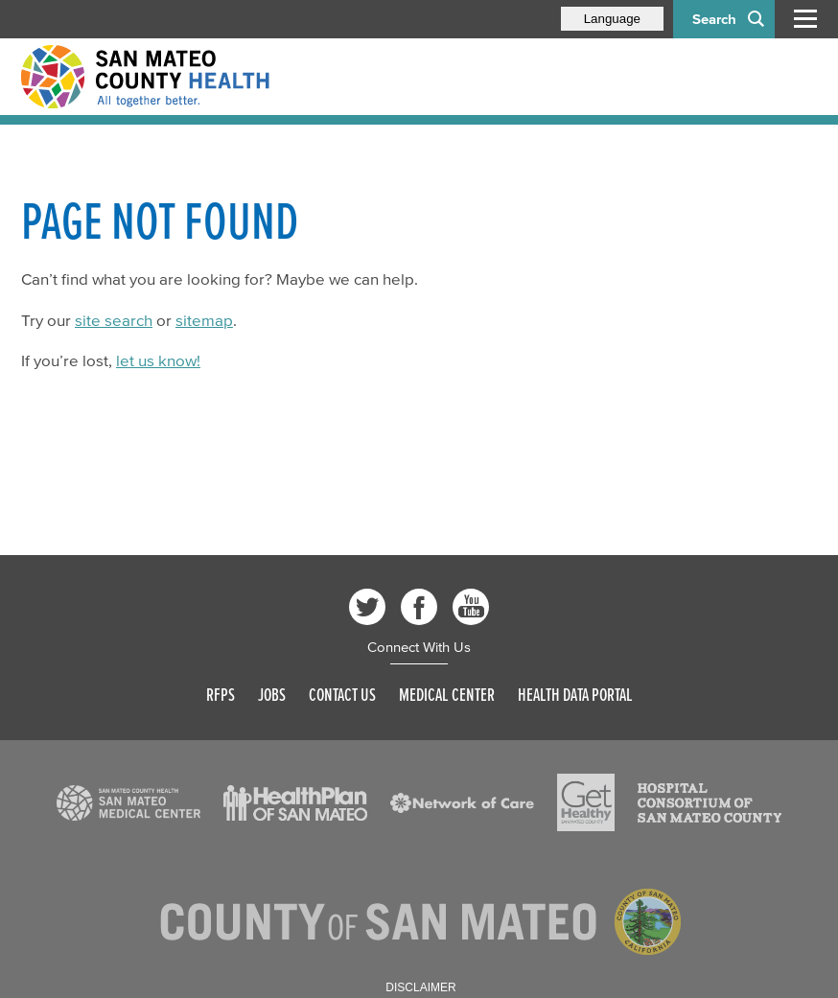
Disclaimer (420, 987)
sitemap (204, 320)
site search (113, 320)
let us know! (158, 360)
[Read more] (128, 803)
